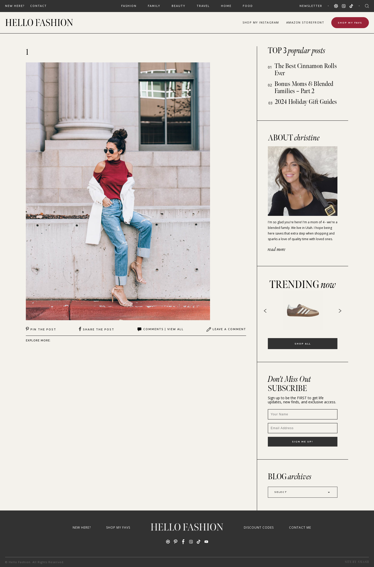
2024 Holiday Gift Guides (306, 102)
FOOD (248, 5)
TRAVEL (203, 5)
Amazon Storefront (305, 22)
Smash (363, 562)
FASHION (129, 5)
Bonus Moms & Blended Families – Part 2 (303, 87)
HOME (226, 5)
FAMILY (154, 5)
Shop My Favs (350, 22)
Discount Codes (259, 527)
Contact (38, 5)
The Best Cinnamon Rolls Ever (305, 69)
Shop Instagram (261, 22)
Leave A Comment (226, 329)
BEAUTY (178, 5)
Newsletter (311, 5)
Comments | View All (160, 329)
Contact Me (300, 527)
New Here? (15, 5)
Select (302, 492)
